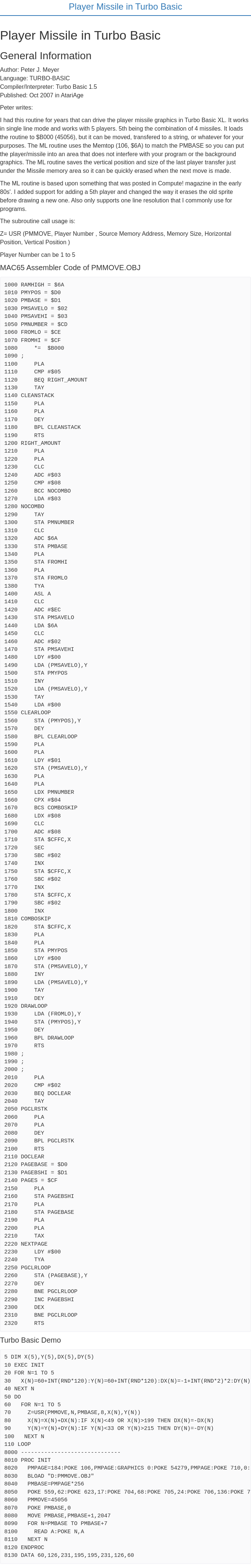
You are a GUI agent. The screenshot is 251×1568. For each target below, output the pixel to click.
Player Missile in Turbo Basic (125, 6)
